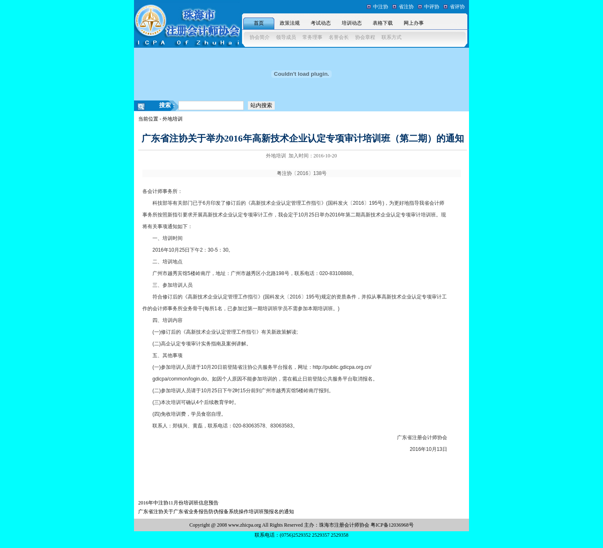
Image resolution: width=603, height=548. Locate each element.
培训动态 (352, 23)
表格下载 (383, 23)
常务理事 (312, 37)
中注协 (380, 7)
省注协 (406, 7)
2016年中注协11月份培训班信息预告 (178, 503)
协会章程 (365, 37)
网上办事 (414, 23)
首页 (259, 23)
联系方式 (391, 37)
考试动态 (321, 23)
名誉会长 (339, 37)
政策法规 (290, 23)
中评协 (431, 7)
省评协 (457, 7)
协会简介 (260, 37)
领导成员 (286, 37)
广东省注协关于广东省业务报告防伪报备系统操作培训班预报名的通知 (216, 512)
